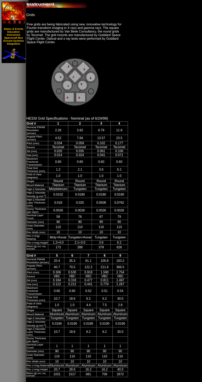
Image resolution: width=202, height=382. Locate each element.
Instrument (13, 34)
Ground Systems (13, 40)
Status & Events (13, 28)
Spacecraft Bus (13, 37)
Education (13, 31)
